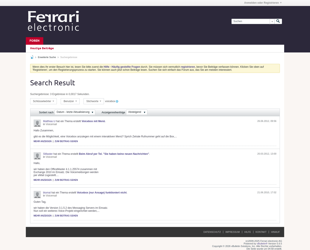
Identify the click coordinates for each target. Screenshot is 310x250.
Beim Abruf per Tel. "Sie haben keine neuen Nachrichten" (114, 153)
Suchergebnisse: (39, 94)
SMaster (48, 153)
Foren (34, 41)
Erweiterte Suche (47, 57)
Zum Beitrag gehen (66, 141)
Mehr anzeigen (43, 141)
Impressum (232, 232)
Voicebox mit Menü (93, 121)
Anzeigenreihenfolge (113, 112)
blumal (47, 192)
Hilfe (247, 232)
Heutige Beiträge (42, 48)
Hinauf (275, 232)
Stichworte (93, 101)
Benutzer (70, 101)
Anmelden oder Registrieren (263, 2)
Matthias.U (49, 121)
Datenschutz (212, 232)
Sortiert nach (46, 112)
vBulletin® (262, 243)
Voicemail (51, 124)
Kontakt (261, 232)
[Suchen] (252, 21)
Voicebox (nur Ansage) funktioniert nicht (102, 192)
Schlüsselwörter (43, 101)
